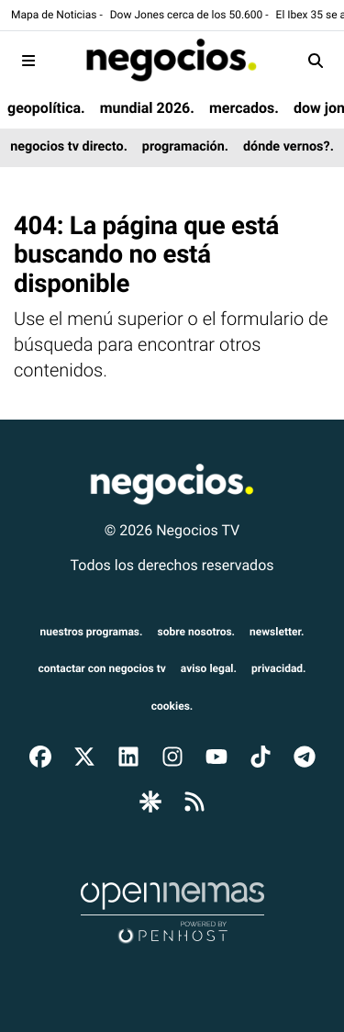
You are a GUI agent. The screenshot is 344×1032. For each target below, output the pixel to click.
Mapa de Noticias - (57, 14)
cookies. (172, 706)
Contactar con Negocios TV (101, 668)
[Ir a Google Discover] (150, 801)
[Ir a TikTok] (261, 756)
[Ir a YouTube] (216, 756)
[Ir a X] (84, 756)
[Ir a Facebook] (40, 756)
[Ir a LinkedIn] (128, 756)
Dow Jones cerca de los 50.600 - (189, 14)
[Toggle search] (315, 61)
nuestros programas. (91, 631)
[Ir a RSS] (194, 801)
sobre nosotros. (197, 631)
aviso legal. (209, 668)
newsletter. (277, 631)
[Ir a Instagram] (172, 756)
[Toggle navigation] (28, 61)
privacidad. (278, 668)
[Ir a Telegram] (305, 756)
